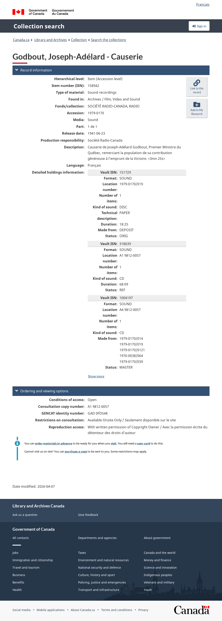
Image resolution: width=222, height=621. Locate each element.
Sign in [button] (199, 26)
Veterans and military (159, 582)
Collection (79, 40)
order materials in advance (53, 443)
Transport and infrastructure (98, 590)
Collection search (39, 26)
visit (114, 443)
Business (18, 575)
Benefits (18, 582)
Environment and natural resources (103, 560)
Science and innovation (160, 567)
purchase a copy (76, 451)
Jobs (15, 553)
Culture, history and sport (96, 575)
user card (143, 443)
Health (17, 590)
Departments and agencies (97, 538)
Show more (96, 376)
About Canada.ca (83, 610)
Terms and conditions (116, 610)
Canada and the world (159, 553)
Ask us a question (24, 515)
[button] (196, 87)
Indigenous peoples (158, 575)
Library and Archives (50, 40)
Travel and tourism (25, 567)
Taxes (82, 553)
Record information (33, 70)
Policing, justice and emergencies (102, 582)
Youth (148, 590)
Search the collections (108, 40)
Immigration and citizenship (32, 560)
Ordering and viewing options (41, 391)
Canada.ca (21, 40)
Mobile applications (51, 610)
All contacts (20, 538)
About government (157, 538)
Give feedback (88, 515)
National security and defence (99, 567)
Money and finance (157, 560)
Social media (21, 610)
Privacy (143, 610)
